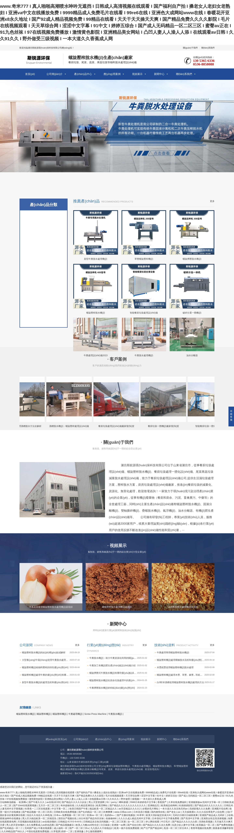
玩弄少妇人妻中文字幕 (183, 825)
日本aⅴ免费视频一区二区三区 (69, 815)
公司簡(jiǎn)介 (54, 74)
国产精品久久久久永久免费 (157, 825)
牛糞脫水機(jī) (44, 323)
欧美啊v (23, 802)
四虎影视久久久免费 (200, 808)
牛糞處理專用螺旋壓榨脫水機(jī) (185, 681)
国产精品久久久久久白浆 (185, 821)
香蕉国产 (162, 802)
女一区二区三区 (136, 821)
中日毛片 (166, 821)
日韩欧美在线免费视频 (65, 812)
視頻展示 (137, 74)
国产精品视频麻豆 (65, 825)
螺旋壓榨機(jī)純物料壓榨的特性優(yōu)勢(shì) (51, 696)
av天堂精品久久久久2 (130, 808)
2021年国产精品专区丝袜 (91, 818)
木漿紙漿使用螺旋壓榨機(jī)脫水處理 (185, 696)
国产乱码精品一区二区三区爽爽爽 (95, 812)
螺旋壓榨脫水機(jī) (44, 388)
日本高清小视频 (141, 812)
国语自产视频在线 (67, 818)
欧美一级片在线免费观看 (127, 828)
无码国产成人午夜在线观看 (38, 828)
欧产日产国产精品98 (151, 828)
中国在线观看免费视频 (38, 831)
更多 (212, 294)
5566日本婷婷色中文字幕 (143, 802)
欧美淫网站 (102, 805)
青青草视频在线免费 (201, 828)
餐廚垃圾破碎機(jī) (44, 375)
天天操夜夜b (189, 812)
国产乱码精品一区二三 (11, 828)
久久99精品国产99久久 (13, 831)
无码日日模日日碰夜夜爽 (185, 815)
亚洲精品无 (154, 805)
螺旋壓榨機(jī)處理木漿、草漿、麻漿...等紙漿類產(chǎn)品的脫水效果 (185, 704)
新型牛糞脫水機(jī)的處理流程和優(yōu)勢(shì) (51, 711)
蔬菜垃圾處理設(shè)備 (43, 349)
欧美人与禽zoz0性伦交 (87, 825)
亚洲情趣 (79, 831)
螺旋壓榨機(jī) (44, 310)
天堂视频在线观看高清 (29, 821)
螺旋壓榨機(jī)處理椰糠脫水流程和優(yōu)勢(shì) (185, 689)
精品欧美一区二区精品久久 (103, 808)
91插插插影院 (186, 805)
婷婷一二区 (67, 831)
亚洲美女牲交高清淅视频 (214, 818)
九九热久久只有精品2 (102, 828)
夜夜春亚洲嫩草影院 (223, 828)
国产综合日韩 (134, 825)
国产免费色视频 (225, 825)
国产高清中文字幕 (190, 818)
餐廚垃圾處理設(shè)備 (43, 336)
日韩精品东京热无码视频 (96, 821)
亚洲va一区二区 (95, 815)
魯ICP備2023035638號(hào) (89, 773)
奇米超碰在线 (68, 805)
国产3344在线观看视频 (25, 805)
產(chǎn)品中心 (83, 74)
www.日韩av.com (123, 812)
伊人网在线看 (153, 821)
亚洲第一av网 (119, 825)
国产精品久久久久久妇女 (74, 802)
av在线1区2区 (53, 802)
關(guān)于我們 (190, 48)
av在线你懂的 (49, 821)
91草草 (141, 815)
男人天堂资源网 (97, 802)
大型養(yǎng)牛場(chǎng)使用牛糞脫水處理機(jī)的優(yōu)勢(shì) (51, 689)
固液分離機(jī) (44, 362)
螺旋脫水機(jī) (44, 401)
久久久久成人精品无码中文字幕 (134, 818)
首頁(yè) (30, 74)
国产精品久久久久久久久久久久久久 (128, 805)
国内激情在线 (158, 812)
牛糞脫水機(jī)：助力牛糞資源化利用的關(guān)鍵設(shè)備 (118, 687)
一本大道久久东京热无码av (174, 808)
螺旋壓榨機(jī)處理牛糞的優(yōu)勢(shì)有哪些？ (51, 704)
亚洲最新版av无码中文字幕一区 (204, 802)
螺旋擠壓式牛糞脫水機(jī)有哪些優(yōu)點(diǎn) (118, 702)
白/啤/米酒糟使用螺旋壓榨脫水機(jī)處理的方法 (185, 711)
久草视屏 (55, 831)
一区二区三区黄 (118, 821)
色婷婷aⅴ (110, 815)
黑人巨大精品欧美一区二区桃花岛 (39, 818)
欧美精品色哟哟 (169, 805)
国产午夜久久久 (37, 802)
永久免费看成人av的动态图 (40, 825)
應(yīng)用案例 (112, 74)
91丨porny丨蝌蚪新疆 (117, 802)
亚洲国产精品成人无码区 (212, 815)
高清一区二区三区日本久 (176, 828)
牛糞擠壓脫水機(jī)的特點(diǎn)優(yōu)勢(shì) (118, 717)
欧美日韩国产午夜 (79, 808)
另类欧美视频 (206, 821)
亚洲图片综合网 (220, 808)
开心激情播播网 (93, 831)
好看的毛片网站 (151, 808)
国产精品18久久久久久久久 (209, 805)
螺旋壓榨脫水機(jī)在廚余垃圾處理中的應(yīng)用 (118, 709)
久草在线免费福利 (177, 802)
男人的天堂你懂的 (15, 825)
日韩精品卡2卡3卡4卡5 (70, 821)
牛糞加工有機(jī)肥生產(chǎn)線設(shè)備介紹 (118, 694)
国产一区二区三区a (79, 828)
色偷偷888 (111, 818)
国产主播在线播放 (126, 815)
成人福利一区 (61, 828)
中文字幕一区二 (60, 808)
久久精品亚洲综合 (85, 805)
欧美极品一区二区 (205, 825)
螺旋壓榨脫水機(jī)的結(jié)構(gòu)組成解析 (51, 681)
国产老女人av (174, 812)
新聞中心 (159, 74)
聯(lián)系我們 (207, 48)
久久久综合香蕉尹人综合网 (211, 812)
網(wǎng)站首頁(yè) (56, 739)
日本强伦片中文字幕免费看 (166, 818)
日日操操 (105, 825)
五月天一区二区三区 (48, 805)
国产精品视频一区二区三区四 (37, 812)
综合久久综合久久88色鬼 (40, 815)
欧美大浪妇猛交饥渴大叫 (159, 815)
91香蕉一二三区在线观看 (37, 808)
